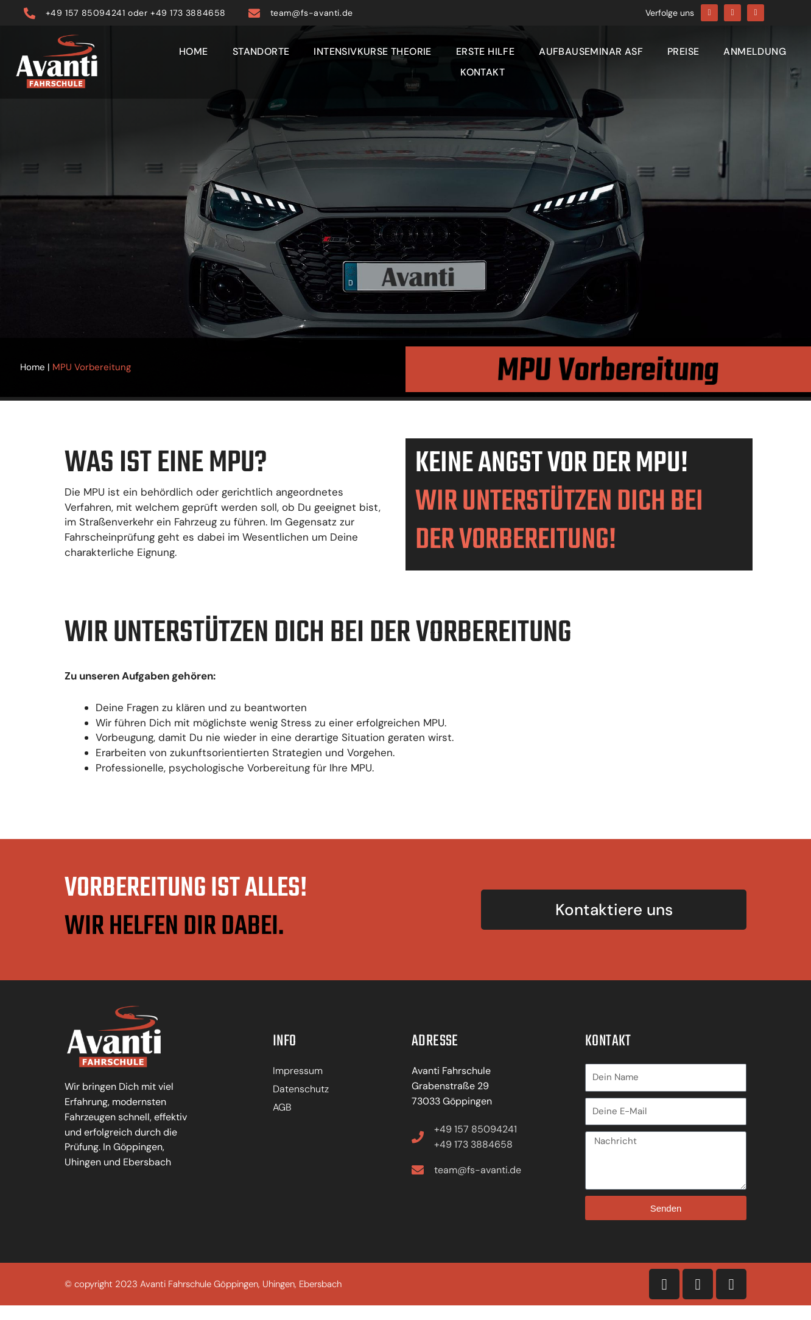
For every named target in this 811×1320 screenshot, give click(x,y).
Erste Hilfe (485, 51)
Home (193, 51)
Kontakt (482, 72)
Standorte (261, 51)
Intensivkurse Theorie (372, 51)
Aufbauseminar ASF (591, 51)
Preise (683, 51)
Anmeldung (754, 51)
